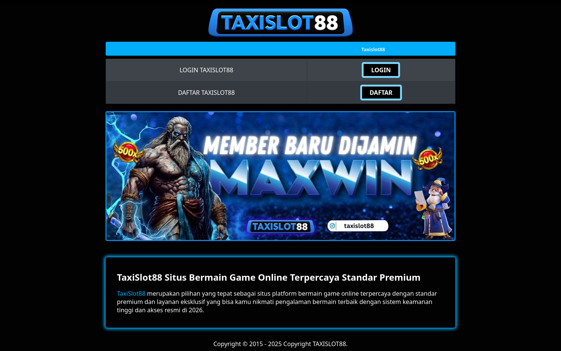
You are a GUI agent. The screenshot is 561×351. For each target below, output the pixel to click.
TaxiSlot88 (131, 293)
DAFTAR (381, 92)
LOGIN (381, 70)
